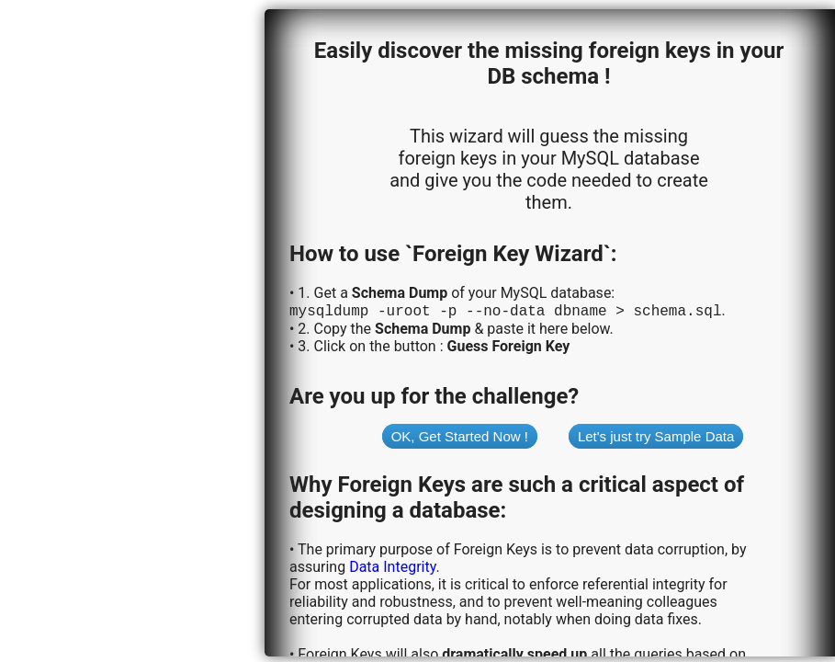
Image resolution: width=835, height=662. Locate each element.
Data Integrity (392, 568)
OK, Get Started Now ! (459, 438)
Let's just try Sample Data (656, 438)
